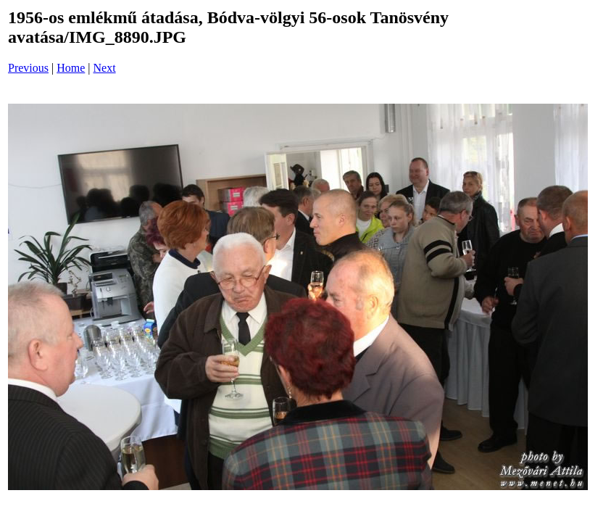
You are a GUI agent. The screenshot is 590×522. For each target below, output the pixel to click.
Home (71, 68)
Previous (28, 68)
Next (105, 68)
